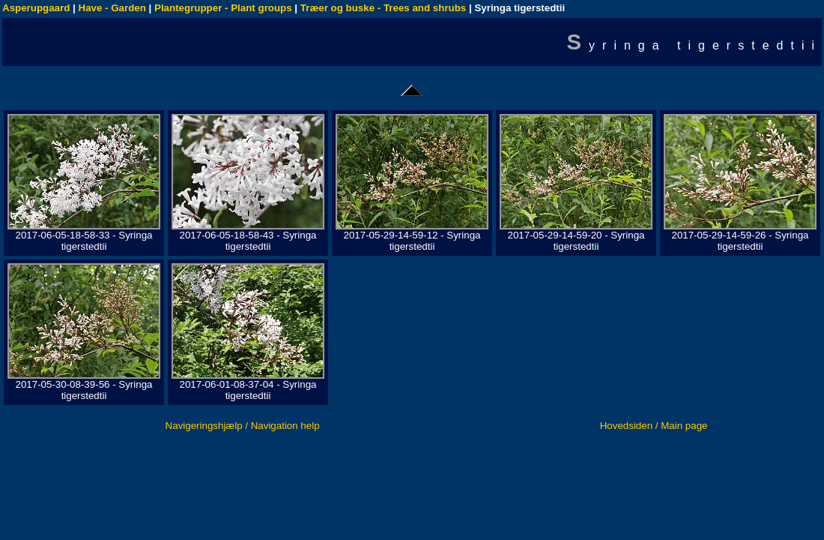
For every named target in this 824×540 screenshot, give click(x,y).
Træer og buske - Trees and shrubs (383, 8)
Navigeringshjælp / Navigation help (243, 425)
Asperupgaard (36, 8)
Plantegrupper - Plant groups (223, 8)
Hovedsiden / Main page (654, 425)
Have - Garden (112, 8)
